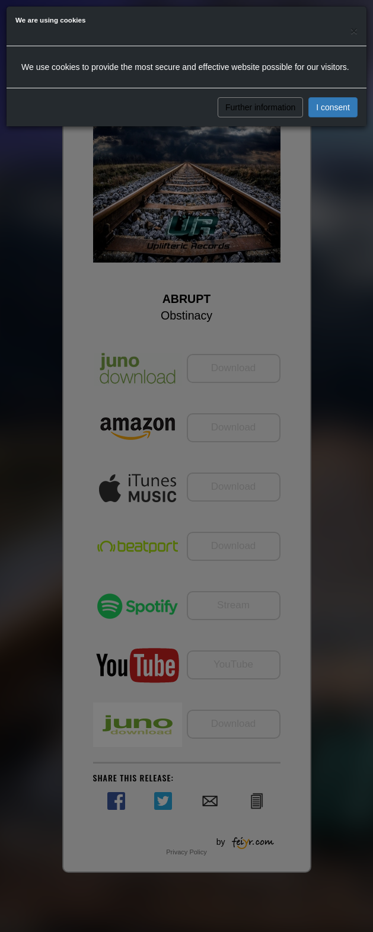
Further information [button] (260, 107)
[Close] (354, 30)
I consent (333, 107)
